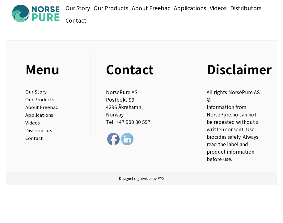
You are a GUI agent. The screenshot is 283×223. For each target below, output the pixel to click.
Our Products (111, 8)
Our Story (77, 8)
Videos (218, 8)
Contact (76, 20)
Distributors (245, 8)
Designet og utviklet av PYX (141, 178)
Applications (190, 8)
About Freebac (151, 8)
